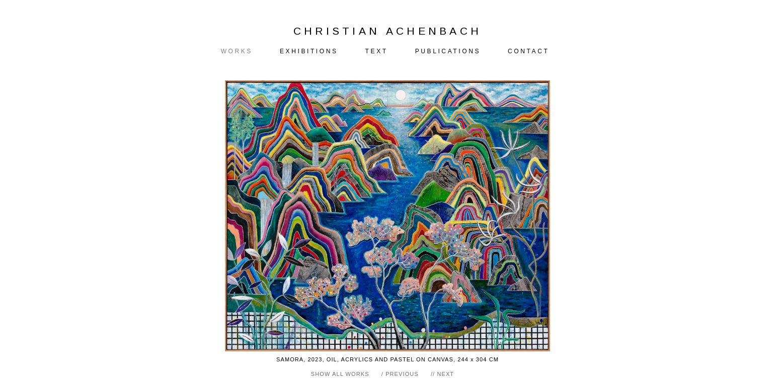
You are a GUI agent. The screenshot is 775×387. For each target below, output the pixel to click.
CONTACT (528, 51)
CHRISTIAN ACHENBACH (387, 31)
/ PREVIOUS (400, 374)
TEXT (376, 51)
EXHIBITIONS (309, 51)
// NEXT (442, 374)
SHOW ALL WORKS (340, 374)
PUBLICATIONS (448, 51)
